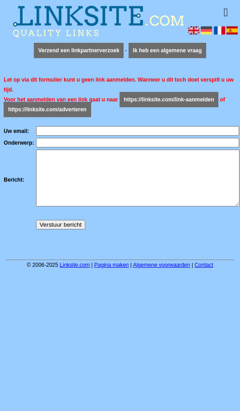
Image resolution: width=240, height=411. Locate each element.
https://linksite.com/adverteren (47, 109)
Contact (203, 276)
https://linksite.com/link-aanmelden (169, 99)
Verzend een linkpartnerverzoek (79, 50)
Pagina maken (111, 276)
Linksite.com (75, 276)
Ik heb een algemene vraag (167, 50)
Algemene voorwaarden (161, 276)
